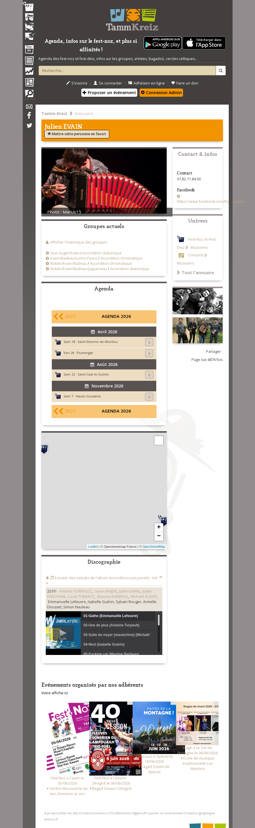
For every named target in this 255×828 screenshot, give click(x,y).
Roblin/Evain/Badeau (68, 263)
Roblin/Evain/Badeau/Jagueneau (78, 268)
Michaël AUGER (144, 596)
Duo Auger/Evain (65, 253)
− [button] (159, 536)
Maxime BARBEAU (112, 596)
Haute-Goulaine (88, 396)
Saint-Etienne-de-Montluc (98, 341)
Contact (85, 813)
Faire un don (184, 83)
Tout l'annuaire (195, 272)
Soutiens (100, 813)
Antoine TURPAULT (75, 591)
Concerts (196, 255)
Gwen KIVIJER (105, 591)
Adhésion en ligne (146, 83)
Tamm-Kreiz (54, 113)
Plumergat (85, 352)
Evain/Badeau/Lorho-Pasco (73, 258)
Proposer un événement (163, 813)
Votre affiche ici (54, 692)
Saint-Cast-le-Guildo (93, 374)
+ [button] (159, 527)
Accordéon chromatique (122, 258)
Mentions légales (129, 813)
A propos (51, 813)
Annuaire (84, 113)
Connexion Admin (161, 92)
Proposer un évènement (109, 92)
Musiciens (199, 247)
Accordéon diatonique (102, 253)
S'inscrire (76, 83)
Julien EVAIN (129, 591)
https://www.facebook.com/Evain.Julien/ (211, 201)
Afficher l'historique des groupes (78, 242)
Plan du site (69, 813)
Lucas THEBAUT (81, 596)
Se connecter (108, 83)
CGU (111, 813)
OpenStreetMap (154, 546)
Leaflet (93, 546)
